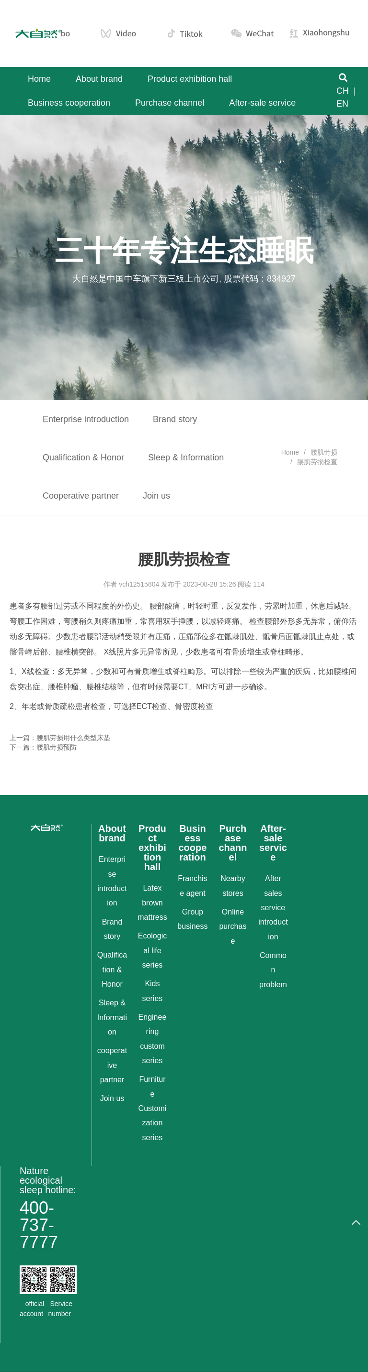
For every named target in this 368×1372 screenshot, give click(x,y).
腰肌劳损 (323, 452)
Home (290, 452)
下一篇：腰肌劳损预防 (43, 747)
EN (342, 104)
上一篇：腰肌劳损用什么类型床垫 (60, 737)
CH (342, 91)
